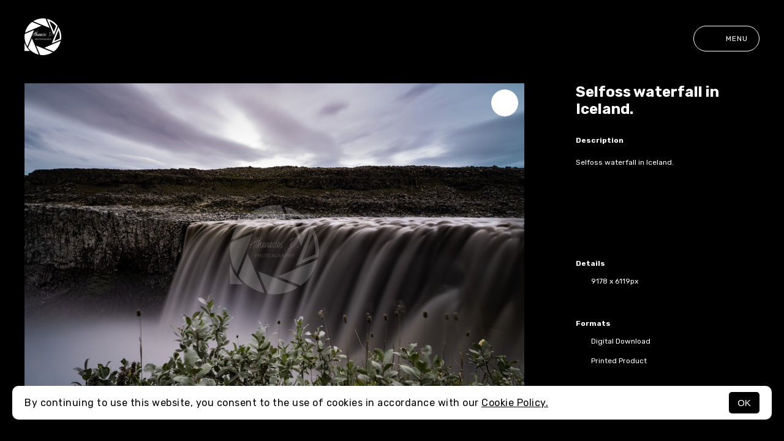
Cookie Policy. (514, 403)
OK (744, 403)
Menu (726, 38)
